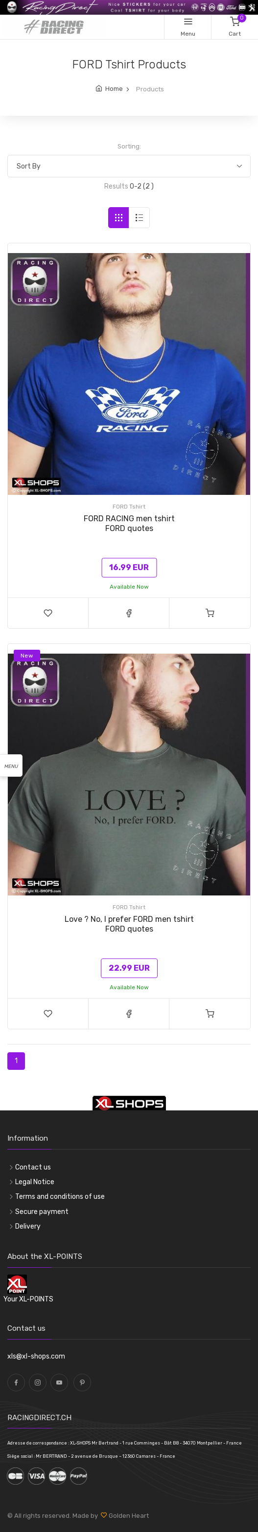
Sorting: (129, 146)
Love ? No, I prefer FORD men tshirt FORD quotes (129, 924)
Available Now (129, 586)
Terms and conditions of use (60, 1196)
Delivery (28, 1226)
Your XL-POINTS (28, 1299)
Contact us (33, 1167)
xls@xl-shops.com (36, 1356)
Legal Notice (34, 1182)
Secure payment (42, 1212)
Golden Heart (128, 1515)
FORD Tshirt (129, 506)
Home (114, 88)
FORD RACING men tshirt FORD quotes (129, 523)
